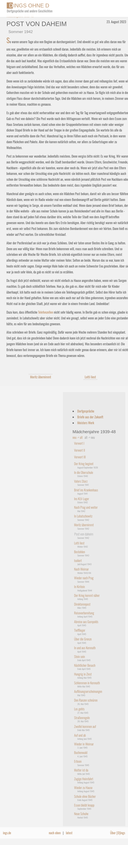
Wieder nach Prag (83, 577)
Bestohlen (79, 551)
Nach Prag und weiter (86, 507)
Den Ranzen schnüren (85, 700)
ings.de (7, 832)
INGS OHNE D (28, 5)
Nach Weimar (81, 569)
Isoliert (78, 560)
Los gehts (79, 709)
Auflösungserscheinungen (88, 691)
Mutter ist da (81, 770)
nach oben (55, 832)
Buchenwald (80, 752)
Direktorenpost (82, 604)
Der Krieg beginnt (83, 463)
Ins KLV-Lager (81, 498)
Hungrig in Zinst (83, 674)
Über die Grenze (83, 639)
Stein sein (79, 656)
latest (69, 832)
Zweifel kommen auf (85, 726)
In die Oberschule (83, 472)
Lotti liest (90, 377)
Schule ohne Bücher (85, 796)
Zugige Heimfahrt (83, 778)
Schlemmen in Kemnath (87, 682)
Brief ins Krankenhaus (86, 490)
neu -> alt (78, 437)
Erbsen (78, 761)
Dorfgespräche (85, 411)
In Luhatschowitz (83, 516)
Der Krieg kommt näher (87, 595)
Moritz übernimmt (41, 377)
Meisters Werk (85, 422)
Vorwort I (79, 443)
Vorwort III (80, 457)
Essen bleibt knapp (84, 805)
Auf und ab (80, 735)
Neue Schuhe (81, 813)
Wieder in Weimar (84, 744)
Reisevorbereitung (84, 613)
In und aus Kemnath (84, 647)
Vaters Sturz (81, 481)
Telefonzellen (45, 312)
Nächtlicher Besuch (84, 665)
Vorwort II (79, 450)
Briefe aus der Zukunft (90, 417)
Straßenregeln (82, 717)
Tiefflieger (79, 630)
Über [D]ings (117, 832)
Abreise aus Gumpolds (86, 621)
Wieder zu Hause (83, 787)
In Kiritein (79, 586)
